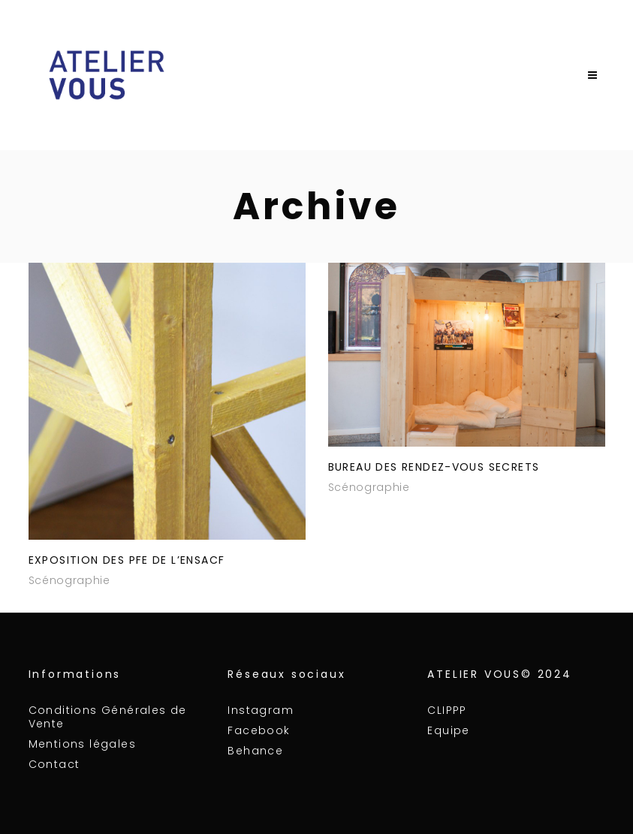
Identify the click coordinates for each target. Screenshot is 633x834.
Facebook (259, 730)
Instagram (261, 710)
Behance (255, 750)
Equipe (448, 730)
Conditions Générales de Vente (108, 717)
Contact (54, 764)
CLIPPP (446, 710)
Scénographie (69, 580)
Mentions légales (82, 743)
